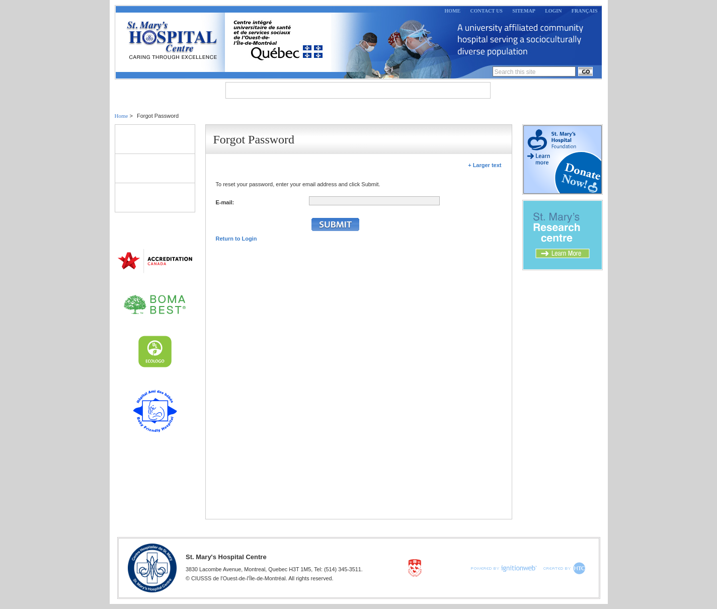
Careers (466, 90)
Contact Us (486, 11)
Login (553, 11)
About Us (252, 90)
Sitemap (523, 11)
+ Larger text (484, 165)
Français (585, 11)
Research (417, 90)
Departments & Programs (335, 90)
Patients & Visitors (155, 139)
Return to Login (236, 239)
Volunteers (155, 168)
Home (453, 11)
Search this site (515, 71)
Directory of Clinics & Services (155, 197)
